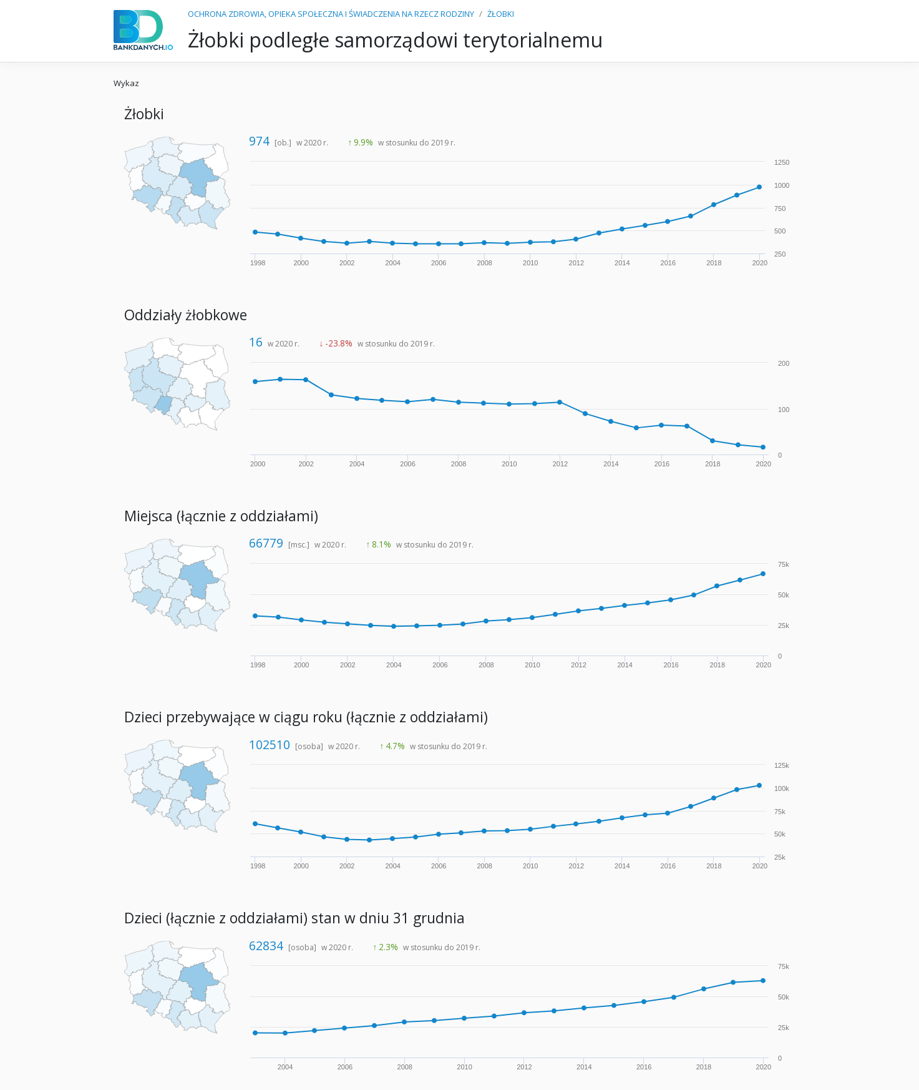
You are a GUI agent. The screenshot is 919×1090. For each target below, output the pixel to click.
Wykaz (126, 83)
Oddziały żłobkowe (185, 315)
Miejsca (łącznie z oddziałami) (221, 516)
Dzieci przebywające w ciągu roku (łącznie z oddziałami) (306, 717)
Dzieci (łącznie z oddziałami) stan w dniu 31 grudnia (294, 918)
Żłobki (144, 114)
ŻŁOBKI (500, 13)
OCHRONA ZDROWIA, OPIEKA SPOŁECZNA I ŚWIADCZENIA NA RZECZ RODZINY (331, 13)
